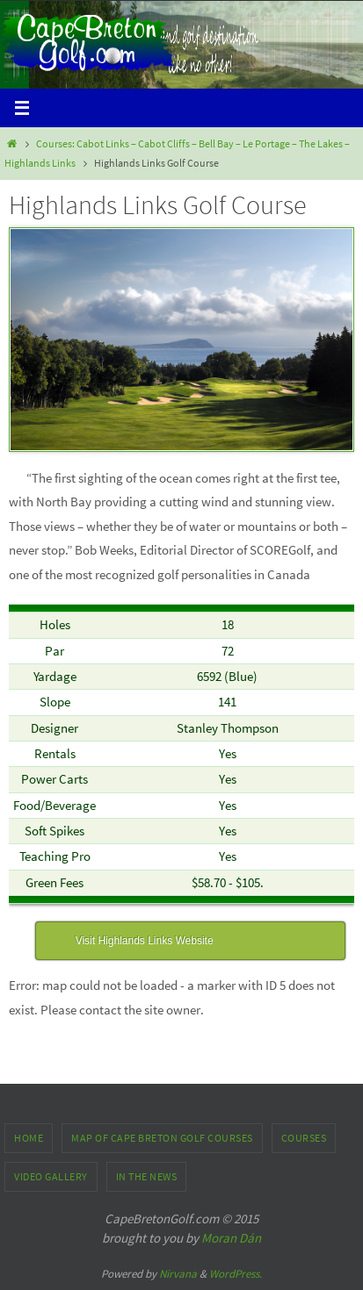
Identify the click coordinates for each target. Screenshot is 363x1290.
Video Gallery (51, 1176)
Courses (304, 1137)
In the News (147, 1176)
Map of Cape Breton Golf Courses (162, 1137)
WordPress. (235, 1273)
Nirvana (178, 1273)
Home (28, 1137)
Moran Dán (231, 1237)
